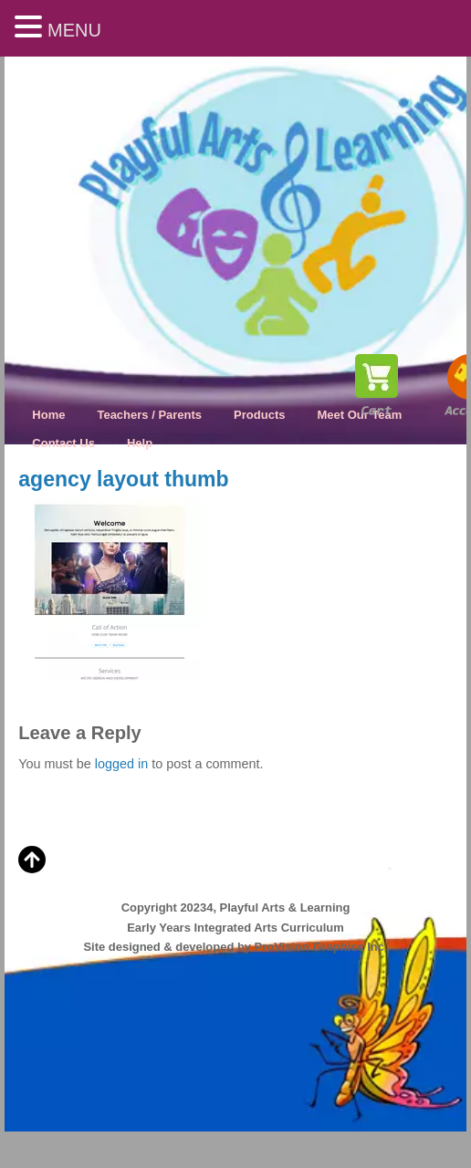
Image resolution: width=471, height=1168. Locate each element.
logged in (121, 763)
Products (259, 415)
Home (48, 415)
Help (139, 443)
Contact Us (63, 443)
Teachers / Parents (149, 415)
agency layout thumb (123, 479)
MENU (74, 30)
